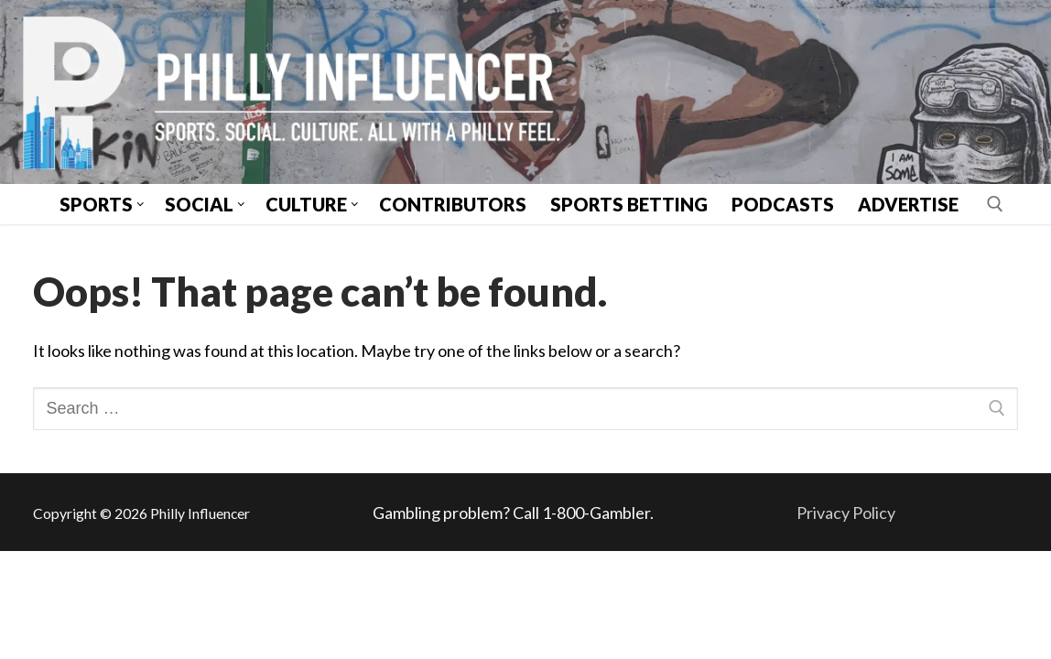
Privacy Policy (845, 512)
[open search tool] (995, 204)
